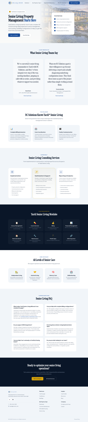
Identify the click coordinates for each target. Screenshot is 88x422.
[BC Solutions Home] (15, 3)
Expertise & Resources (50, 2)
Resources (63, 396)
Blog (62, 398)
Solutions (27, 2)
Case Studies (64, 393)
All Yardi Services (50, 378)
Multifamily (41, 404)
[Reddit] (13, 399)
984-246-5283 (13, 404)
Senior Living (42, 411)
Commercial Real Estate (44, 406)
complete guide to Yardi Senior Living (29, 317)
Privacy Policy (77, 419)
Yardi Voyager (42, 393)
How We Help (26, 35)
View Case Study (28, 97)
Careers (62, 406)
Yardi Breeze (42, 396)
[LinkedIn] (9, 399)
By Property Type (37, 2)
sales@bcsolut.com (14, 406)
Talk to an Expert (74, 2)
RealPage (41, 398)
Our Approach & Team (65, 404)
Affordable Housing (43, 408)
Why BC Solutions (62, 2)
